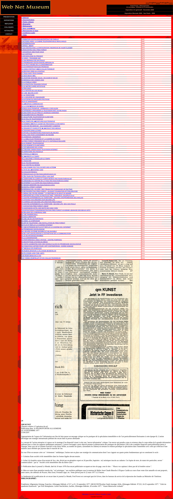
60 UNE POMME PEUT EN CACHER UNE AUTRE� (39, 167)
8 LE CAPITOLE (27, 54)
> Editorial (25, 18)
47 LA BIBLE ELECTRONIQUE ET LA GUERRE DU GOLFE (41, 139)
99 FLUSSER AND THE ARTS (33, 253)
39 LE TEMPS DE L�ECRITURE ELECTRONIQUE (38, 121)
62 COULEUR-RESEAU (29, 172)
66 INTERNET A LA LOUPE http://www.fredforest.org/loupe (40, 183)
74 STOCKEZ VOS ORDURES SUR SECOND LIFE (38, 200)
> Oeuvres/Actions (28, 20)
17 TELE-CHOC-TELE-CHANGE (32, 73)
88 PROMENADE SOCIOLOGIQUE (33, 229)
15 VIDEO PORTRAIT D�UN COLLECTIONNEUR (38, 69)
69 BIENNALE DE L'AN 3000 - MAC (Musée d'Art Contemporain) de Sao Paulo (47, 189)
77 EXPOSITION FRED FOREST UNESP (35, 206)
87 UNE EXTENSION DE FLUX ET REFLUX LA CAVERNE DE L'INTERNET (46, 227)
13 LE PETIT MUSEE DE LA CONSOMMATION (37, 64)
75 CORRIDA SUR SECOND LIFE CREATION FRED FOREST (42, 202)
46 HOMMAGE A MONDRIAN (31, 137)
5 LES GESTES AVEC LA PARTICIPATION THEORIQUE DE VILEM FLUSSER (47, 48)
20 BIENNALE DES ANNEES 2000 (33, 80)
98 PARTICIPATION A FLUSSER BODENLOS (39, 251)
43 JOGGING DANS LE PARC (31, 130)
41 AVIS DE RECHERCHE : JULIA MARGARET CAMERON (41, 126)
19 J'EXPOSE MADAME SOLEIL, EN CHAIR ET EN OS (40, 78)
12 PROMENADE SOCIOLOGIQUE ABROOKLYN (38, 62)
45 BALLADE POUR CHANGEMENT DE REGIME (38, 135)
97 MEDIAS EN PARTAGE (32, 248)
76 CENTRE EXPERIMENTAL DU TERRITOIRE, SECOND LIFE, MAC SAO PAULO (49, 204)
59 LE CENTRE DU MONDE (31, 165)
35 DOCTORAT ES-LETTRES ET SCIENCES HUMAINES (40, 112)
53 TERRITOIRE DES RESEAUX (32, 151)
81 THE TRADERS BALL (30, 214)
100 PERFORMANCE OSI (31, 256)
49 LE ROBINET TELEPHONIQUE (33, 143)
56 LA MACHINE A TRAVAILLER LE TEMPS (36, 158)
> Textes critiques (28, 22)
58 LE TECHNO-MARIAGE (30, 163)
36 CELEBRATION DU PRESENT (32, 115)
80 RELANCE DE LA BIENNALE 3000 (34, 212)
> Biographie (26, 24)
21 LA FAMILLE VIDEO (29, 82)
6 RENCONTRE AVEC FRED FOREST (34, 50)
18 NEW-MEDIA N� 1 (29, 76)
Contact (109, 494)
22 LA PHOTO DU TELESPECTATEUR (34, 84)
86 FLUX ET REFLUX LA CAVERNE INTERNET (37, 225)
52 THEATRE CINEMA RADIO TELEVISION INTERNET (40, 149)
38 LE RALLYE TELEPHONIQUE (32, 119)
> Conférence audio (28, 33)
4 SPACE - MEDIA (27, 45)
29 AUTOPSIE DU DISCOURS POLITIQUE (35, 99)
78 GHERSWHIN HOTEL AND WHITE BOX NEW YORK (40, 208)
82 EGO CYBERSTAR (29, 216)
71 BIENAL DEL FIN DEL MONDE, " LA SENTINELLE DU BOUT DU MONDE (46, 193)
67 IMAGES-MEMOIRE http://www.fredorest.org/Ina (38, 185)
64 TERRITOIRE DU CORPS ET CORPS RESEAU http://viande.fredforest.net (47, 178)
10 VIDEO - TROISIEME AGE (31, 58)
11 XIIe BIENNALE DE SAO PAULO (33, 60)
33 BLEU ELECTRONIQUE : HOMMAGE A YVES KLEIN (40, 108)
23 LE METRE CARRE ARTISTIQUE (33, 86)
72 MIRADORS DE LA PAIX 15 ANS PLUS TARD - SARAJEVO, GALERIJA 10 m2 (48, 195)
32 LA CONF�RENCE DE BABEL (33, 106)
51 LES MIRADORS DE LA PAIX (32, 147)
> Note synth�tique (28, 28)
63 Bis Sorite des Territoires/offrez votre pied (38, 176)
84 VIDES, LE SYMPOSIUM (31, 221)
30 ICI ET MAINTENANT (29, 101)
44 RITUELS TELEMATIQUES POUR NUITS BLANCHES (40, 132)
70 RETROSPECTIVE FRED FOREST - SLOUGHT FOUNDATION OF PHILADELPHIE (50, 191)
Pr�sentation (85, 494)
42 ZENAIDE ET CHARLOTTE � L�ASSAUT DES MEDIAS (41, 128)
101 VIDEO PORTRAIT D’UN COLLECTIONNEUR (41, 258)
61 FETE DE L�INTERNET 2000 (32, 170)
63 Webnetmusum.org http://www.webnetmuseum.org (39, 174)
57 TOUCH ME (26, 161)
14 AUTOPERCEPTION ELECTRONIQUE (35, 67)
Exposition (92, 494)
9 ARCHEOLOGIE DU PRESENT (32, 56)
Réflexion (98, 494)
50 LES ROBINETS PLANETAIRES (33, 145)
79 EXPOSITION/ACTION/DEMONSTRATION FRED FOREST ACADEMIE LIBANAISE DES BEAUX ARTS (56, 210)
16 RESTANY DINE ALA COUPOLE (33, 71)
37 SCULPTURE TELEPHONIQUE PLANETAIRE (37, 117)
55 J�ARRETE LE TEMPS (30, 156)
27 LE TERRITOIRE (28, 95)
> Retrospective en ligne (30, 31)
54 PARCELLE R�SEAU (30, 154)
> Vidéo (24, 35)
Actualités (103, 494)
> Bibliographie (27, 26)
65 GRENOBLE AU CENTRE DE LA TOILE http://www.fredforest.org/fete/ (45, 181)
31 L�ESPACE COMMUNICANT (32, 104)
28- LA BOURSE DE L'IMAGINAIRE (33, 97)
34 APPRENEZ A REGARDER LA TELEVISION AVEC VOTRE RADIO (44, 110)
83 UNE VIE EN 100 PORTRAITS (32, 219)
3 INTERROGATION (28, 43)
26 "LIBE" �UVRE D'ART (30, 93)
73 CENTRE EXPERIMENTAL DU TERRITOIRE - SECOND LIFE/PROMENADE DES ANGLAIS (52, 197)
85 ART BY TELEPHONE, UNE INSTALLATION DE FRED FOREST (43, 223)
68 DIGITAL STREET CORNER (32, 187)
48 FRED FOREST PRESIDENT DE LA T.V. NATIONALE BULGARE (43, 141)
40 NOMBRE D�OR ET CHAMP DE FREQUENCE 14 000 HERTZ (43, 124)
